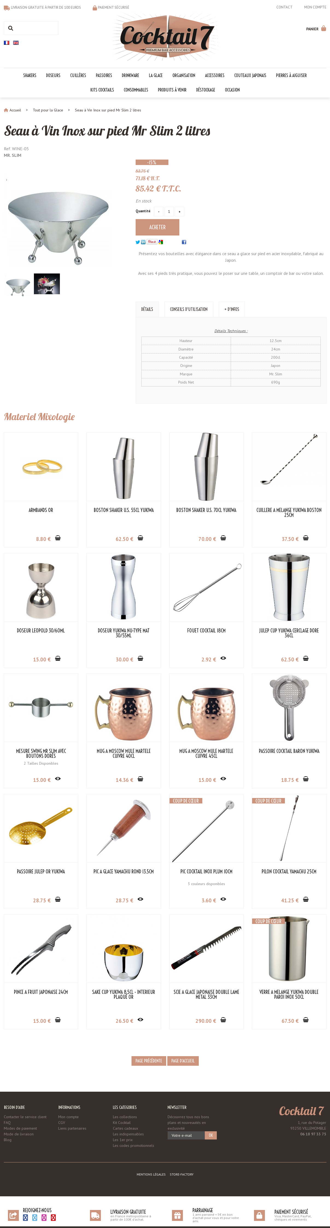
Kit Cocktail (122, 1122)
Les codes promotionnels (133, 1145)
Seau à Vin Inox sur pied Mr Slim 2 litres (107, 130)
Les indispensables (128, 1134)
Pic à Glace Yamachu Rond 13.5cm (124, 871)
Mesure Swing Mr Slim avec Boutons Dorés (41, 754)
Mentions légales (151, 1174)
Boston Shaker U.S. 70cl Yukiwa (206, 510)
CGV (61, 1122)
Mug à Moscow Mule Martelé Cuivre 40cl (124, 754)
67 (290, 1021)
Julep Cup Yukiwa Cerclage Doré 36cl (289, 633)
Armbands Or (41, 510)
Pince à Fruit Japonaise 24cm (41, 992)
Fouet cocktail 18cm (206, 630)
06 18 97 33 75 (313, 1134)
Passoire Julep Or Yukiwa (41, 871)
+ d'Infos (231, 309)
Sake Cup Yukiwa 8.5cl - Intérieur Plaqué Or (123, 995)
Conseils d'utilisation (189, 309)
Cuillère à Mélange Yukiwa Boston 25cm (289, 513)
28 (42, 900)
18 (290, 780)
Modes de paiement (20, 1128)
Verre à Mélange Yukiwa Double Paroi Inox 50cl (289, 995)
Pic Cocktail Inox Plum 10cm (206, 871)
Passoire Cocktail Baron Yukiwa (289, 751)
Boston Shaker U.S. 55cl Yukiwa (124, 510)
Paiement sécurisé (113, 7)
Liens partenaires (72, 1128)
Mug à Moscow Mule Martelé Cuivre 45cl (206, 754)
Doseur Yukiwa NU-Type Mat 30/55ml (124, 633)
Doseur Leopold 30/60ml (41, 630)
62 (124, 539)
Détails (147, 309)
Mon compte (315, 7)
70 (207, 539)
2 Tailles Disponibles (41, 763)
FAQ (7, 1122)
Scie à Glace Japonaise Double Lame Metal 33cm (206, 995)
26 (124, 1021)
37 (290, 539)
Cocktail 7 (301, 1111)
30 (124, 659)
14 (124, 780)
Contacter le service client (25, 1116)
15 (42, 659)
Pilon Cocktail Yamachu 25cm (289, 871)
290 (205, 1021)
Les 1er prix (123, 1139)
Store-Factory (182, 1174)
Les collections (125, 1116)
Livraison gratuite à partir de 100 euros (46, 7)
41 (290, 900)
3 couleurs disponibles (206, 884)
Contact (284, 7)
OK (211, 1135)
